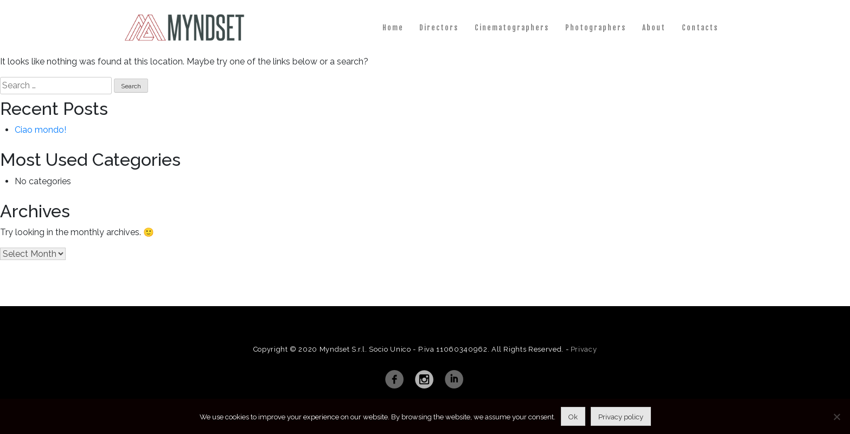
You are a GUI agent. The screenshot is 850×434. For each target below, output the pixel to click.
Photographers (595, 27)
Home (393, 27)
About (654, 27)
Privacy (584, 349)
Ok (573, 417)
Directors (438, 27)
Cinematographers (512, 27)
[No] (836, 416)
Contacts (700, 27)
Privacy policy (620, 417)
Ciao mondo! (40, 130)
